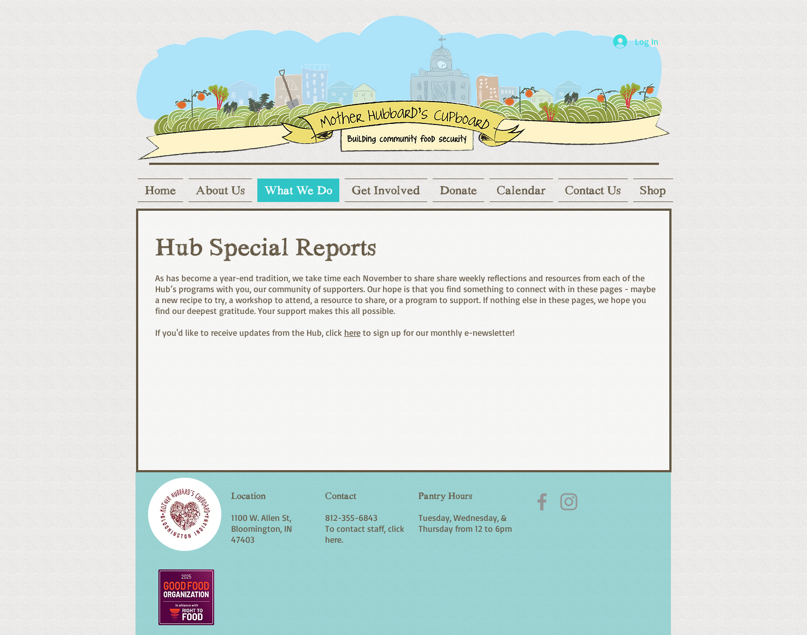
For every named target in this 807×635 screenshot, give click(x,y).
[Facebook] (542, 501)
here (352, 332)
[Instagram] (568, 501)
